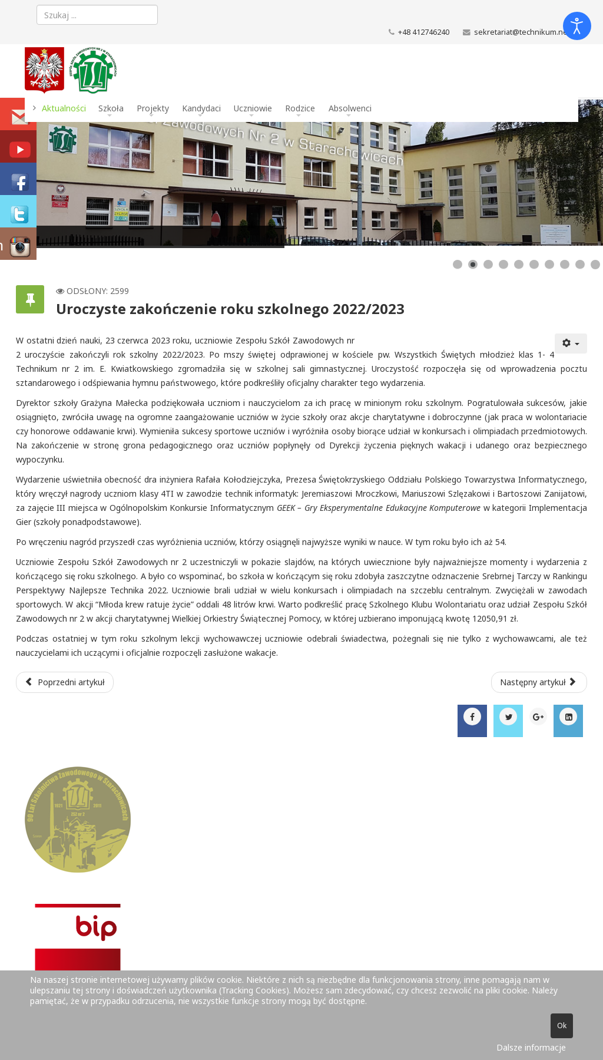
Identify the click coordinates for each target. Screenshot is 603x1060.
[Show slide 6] (534, 264)
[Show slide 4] (503, 264)
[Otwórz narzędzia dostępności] (577, 26)
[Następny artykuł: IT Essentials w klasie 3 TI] (539, 682)
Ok (561, 1026)
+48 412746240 (423, 32)
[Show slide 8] (564, 264)
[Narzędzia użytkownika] (571, 343)
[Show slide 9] (580, 264)
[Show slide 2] (473, 264)
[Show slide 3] (488, 264)
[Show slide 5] (519, 264)
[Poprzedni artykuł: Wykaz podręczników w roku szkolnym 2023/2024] (65, 682)
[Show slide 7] (549, 264)
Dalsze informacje (531, 1047)
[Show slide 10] (595, 264)
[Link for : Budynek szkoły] (301, 172)
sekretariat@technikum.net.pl (526, 32)
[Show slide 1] (457, 264)
